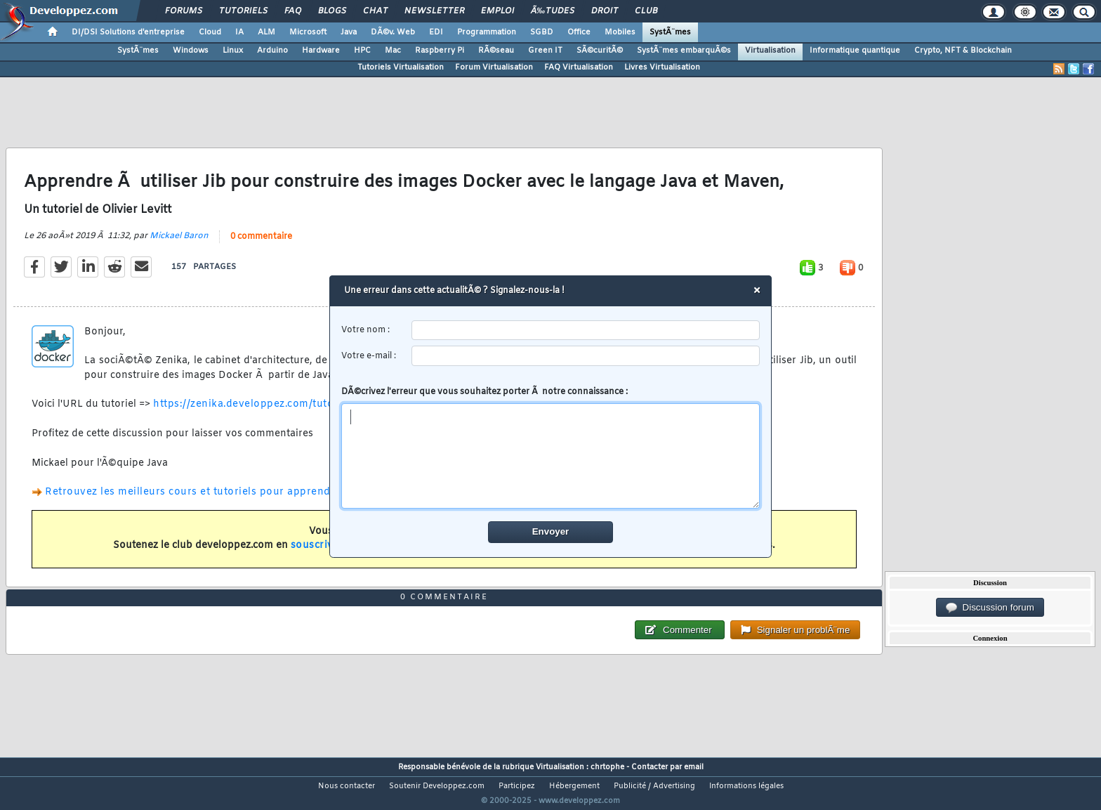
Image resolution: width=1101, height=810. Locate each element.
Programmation (486, 32)
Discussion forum (990, 607)
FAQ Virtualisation (578, 67)
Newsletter (434, 11)
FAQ (293, 11)
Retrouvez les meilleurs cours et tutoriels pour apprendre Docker (213, 501)
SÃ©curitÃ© (599, 50)
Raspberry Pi (439, 50)
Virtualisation (770, 50)
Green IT (545, 50)
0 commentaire (261, 245)
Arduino (272, 50)
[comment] (550, 456)
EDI (436, 32)
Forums (184, 11)
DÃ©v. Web (393, 32)
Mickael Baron (179, 244)
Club (646, 11)
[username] (585, 330)
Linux (233, 50)
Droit (604, 11)
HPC (362, 50)
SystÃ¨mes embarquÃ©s (684, 50)
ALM (266, 32)
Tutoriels (243, 11)
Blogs (332, 11)
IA (239, 32)
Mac (393, 50)
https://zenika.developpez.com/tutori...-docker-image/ (290, 413)
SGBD (541, 32)
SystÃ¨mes (670, 32)
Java (349, 32)
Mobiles (620, 32)
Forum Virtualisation (494, 67)
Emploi (497, 11)
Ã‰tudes (552, 11)
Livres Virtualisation (662, 67)
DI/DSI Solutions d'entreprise (128, 32)
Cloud (210, 32)
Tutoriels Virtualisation (400, 67)
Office (579, 32)
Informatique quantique (855, 50)
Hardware (321, 50)
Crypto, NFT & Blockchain (963, 50)
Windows (191, 50)
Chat (375, 11)
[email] (585, 356)
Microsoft (308, 32)
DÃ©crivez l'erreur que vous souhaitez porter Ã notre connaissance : (550, 447)
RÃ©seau (496, 50)
